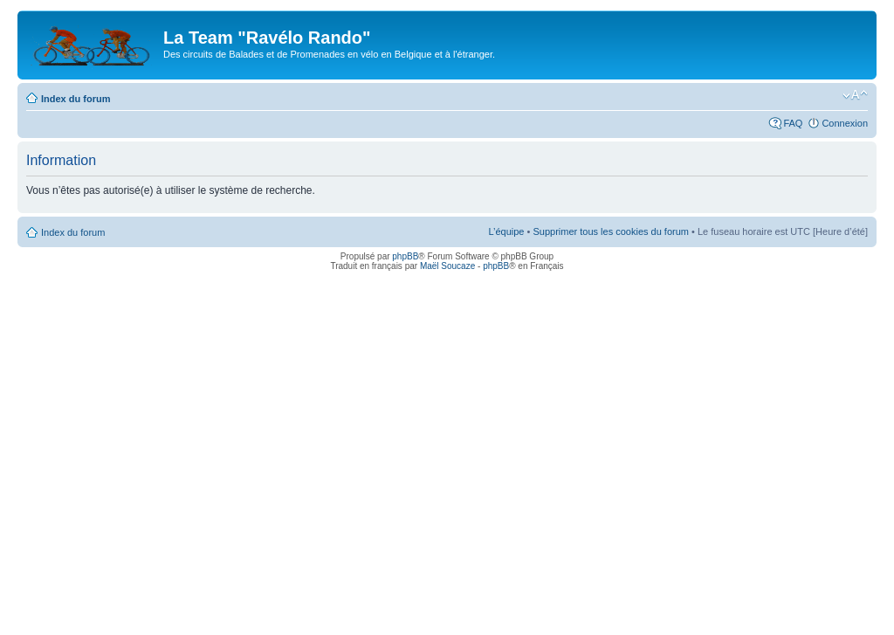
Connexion (845, 123)
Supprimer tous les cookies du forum (611, 231)
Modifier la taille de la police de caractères (855, 95)
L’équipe (506, 231)
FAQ (792, 123)
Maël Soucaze (447, 266)
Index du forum (75, 98)
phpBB (405, 256)
